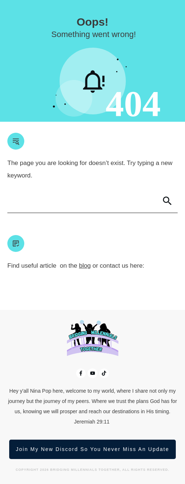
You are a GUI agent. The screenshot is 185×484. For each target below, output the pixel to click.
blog (85, 265)
